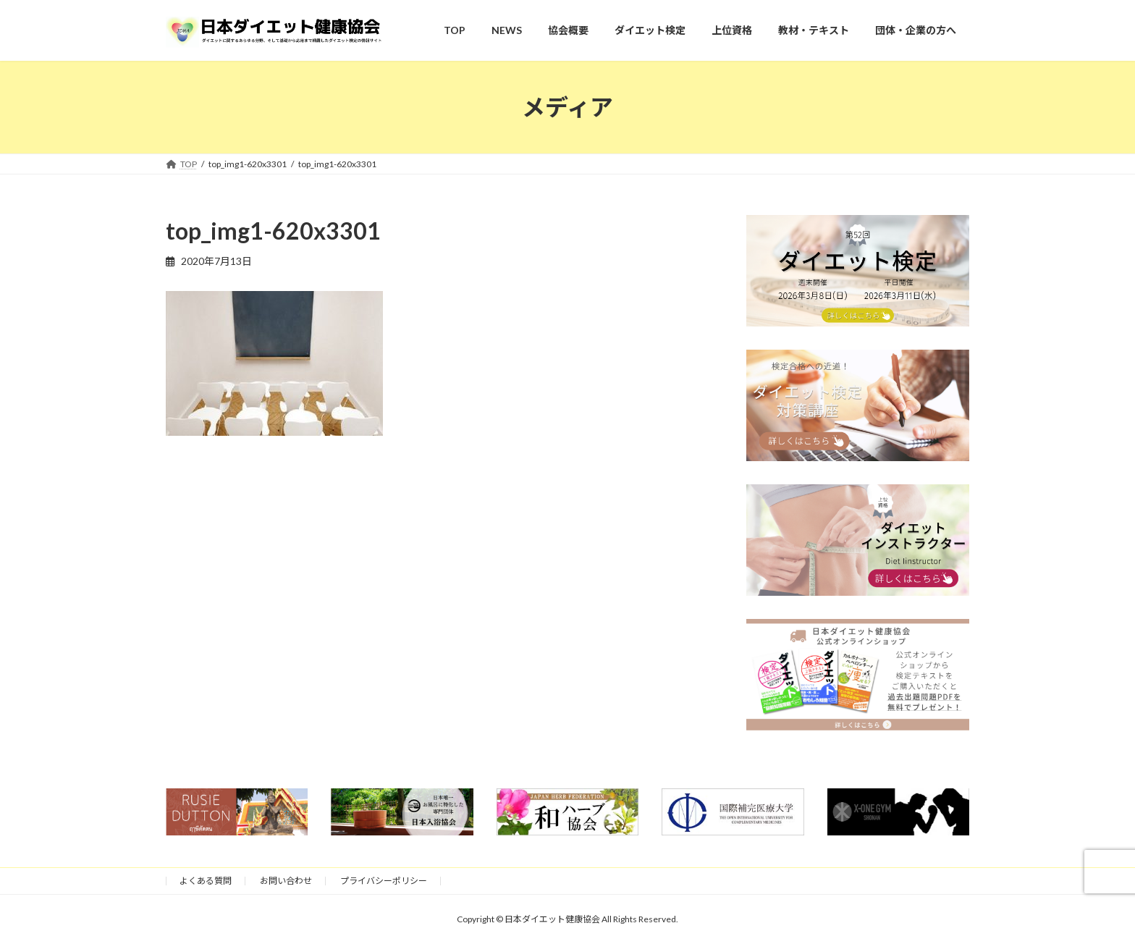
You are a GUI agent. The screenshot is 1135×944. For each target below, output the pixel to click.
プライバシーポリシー (383, 880)
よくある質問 (206, 880)
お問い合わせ (286, 880)
